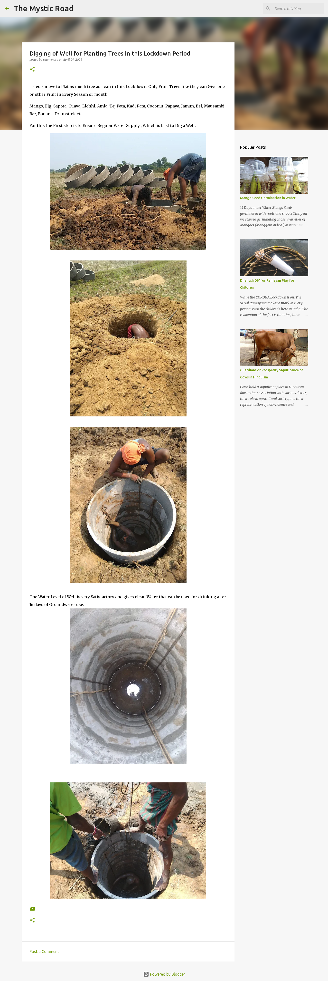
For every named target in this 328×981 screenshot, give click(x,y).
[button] (32, 69)
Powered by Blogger (164, 974)
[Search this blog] (298, 8)
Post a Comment (44, 951)
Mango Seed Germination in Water (268, 198)
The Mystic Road (44, 8)
